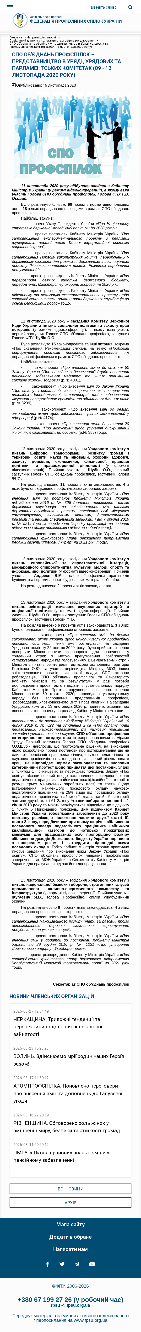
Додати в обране (70, 1237)
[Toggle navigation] (10, 7)
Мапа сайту (70, 1224)
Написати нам (70, 1249)
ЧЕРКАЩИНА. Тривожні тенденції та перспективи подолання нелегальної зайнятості (57, 1026)
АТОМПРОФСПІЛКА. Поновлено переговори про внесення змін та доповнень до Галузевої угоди (67, 1093)
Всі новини (70, 1188)
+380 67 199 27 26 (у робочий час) (70, 1299)
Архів (70, 1202)
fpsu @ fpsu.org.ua (70, 1305)
